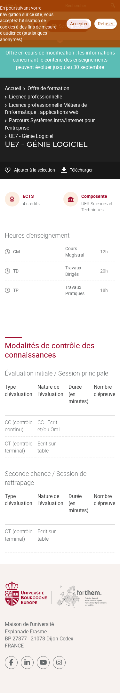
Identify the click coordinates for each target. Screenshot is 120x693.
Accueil (13, 88)
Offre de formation (48, 88)
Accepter (79, 24)
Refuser (105, 24)
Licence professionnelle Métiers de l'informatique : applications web (46, 108)
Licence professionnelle (35, 96)
